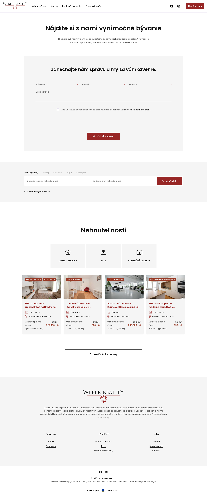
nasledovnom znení (140, 109)
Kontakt (156, 450)
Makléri (156, 441)
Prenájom (57, 172)
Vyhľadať (169, 181)
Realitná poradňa (71, 6)
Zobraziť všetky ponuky (103, 354)
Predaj (46, 172)
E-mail (85, 84)
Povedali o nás (94, 6)
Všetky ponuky (31, 172)
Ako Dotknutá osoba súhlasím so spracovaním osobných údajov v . (106, 109)
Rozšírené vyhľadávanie (37, 191)
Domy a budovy (103, 441)
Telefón (133, 84)
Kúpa (69, 172)
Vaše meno (41, 84)
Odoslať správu (103, 136)
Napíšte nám (195, 6)
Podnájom (81, 172)
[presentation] (103, 122)
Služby (54, 6)
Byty (103, 446)
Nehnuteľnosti (39, 6)
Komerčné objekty (103, 450)
